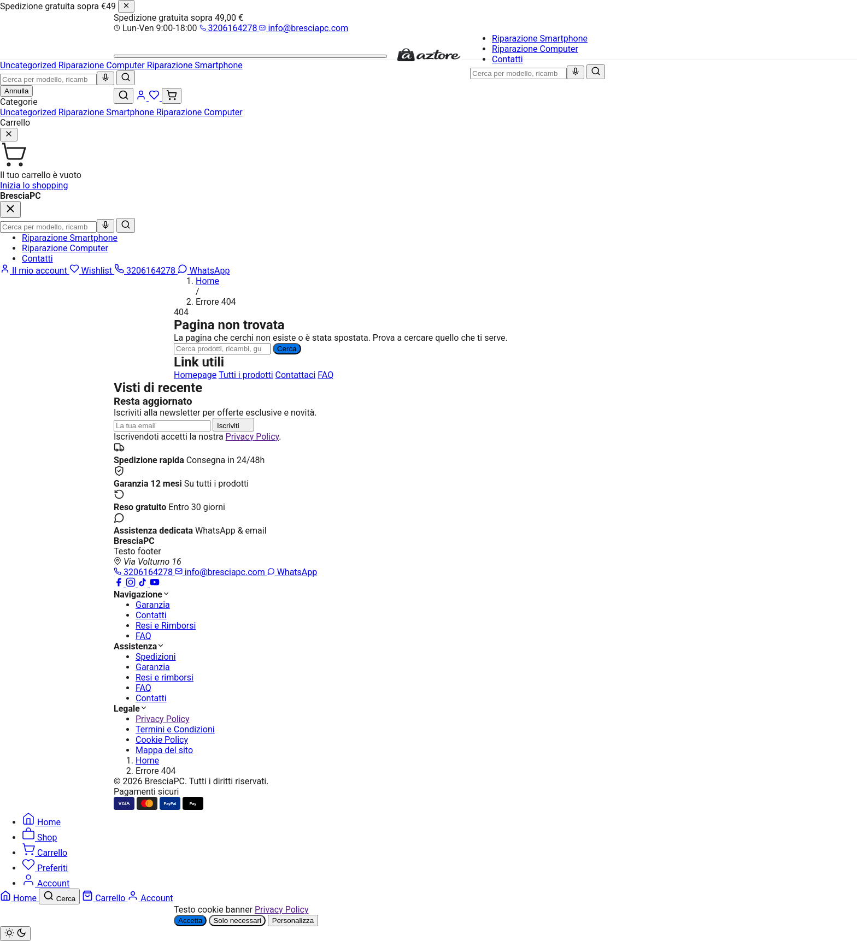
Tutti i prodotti (246, 375)
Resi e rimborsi (164, 677)
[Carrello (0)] (171, 96)
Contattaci (295, 375)
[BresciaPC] (428, 59)
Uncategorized (29, 112)
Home (207, 281)
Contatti (507, 59)
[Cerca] (595, 71)
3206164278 (229, 28)
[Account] (142, 97)
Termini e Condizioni (175, 729)
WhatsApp (292, 572)
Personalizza (293, 920)
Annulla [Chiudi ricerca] (16, 91)
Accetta (190, 920)
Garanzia (153, 605)
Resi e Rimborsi (166, 625)
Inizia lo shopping (34, 185)
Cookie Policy (162, 740)
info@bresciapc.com (303, 28)
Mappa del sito (164, 750)
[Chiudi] (126, 6)
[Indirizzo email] (162, 425)
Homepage (195, 375)
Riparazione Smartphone (540, 38)
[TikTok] (144, 584)
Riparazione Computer (535, 49)
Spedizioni (156, 657)
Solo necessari (237, 920)
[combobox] (518, 73)
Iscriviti (233, 424)
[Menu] (250, 56)
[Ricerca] (222, 348)
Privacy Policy (252, 436)
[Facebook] (120, 584)
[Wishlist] (155, 97)
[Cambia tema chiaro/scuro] (15, 933)
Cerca (287, 349)
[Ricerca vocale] (575, 72)
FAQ (325, 375)
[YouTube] (155, 584)
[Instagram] (132, 584)
